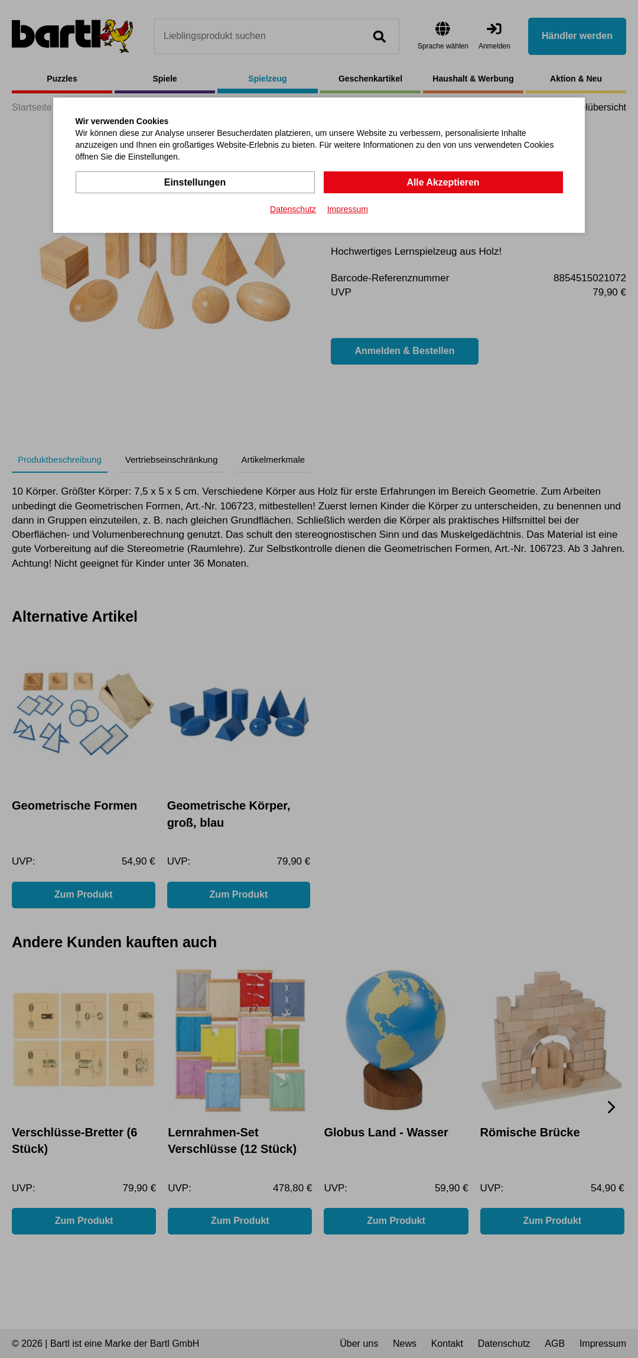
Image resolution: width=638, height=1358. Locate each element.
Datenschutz (293, 209)
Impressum (347, 209)
